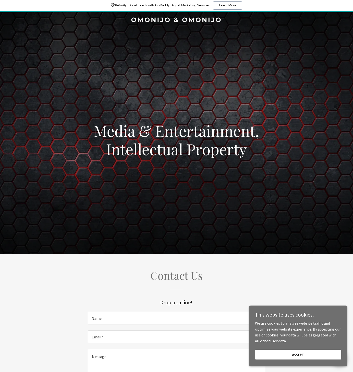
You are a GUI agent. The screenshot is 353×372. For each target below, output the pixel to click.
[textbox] (176, 318)
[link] (176, 20)
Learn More (227, 5)
